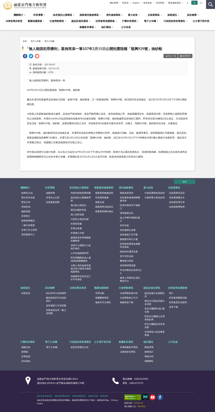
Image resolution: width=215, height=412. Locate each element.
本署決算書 (76, 228)
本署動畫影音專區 (129, 347)
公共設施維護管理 (80, 253)
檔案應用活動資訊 (104, 206)
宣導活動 (99, 293)
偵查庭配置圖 (52, 202)
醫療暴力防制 (126, 260)
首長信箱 (147, 2)
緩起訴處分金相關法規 (155, 294)
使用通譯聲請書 (128, 265)
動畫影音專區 (87, 27)
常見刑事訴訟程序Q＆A (131, 271)
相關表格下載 (126, 302)
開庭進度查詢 (126, 192)
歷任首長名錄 (28, 197)
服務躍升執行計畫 (129, 239)
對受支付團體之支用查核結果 (155, 318)
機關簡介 (18, 14)
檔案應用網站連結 (104, 211)
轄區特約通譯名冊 (129, 251)
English (136, 2)
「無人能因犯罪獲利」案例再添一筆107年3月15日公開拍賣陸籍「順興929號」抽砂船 (93, 48)
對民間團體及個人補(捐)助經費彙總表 (81, 259)
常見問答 (160, 2)
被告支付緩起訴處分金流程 (155, 302)
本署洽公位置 (52, 197)
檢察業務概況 (28, 220)
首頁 (25, 41)
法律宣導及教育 (14, 21)
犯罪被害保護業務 (105, 21)
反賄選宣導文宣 (177, 202)
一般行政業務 (28, 225)
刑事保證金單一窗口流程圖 (56, 311)
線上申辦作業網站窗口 (130, 219)
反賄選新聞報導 (177, 206)
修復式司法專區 (103, 302)
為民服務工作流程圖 (56, 305)
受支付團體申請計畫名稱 (155, 310)
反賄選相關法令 (177, 197)
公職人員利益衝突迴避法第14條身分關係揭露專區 (81, 268)
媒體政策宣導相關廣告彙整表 (81, 239)
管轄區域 (25, 206)
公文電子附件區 (201, 21)
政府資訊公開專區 (62, 14)
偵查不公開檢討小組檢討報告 (81, 247)
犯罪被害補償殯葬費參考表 (130, 199)
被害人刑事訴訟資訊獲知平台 (130, 279)
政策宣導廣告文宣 (80, 347)
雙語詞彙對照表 (78, 209)
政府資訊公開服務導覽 (81, 199)
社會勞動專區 (57, 21)
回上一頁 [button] (172, 56)
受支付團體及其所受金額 (155, 325)
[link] (25, 56)
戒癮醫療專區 (102, 297)
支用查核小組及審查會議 (155, 333)
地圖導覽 (50, 192)
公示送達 (126, 27)
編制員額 (25, 211)
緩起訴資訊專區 (79, 21)
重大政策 (133, 14)
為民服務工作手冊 (129, 234)
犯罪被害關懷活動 (178, 297)
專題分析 (149, 356)
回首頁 (125, 2)
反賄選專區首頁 (177, 192)
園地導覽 (149, 347)
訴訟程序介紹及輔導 (56, 293)
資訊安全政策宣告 (44, 396)
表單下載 (173, 307)
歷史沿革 (25, 202)
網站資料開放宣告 (62, 396)
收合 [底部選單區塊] (185, 181)
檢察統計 (149, 351)
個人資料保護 (77, 214)
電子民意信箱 (126, 256)
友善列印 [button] (187, 56)
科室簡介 (25, 216)
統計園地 (106, 27)
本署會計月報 (77, 233)
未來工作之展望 (29, 229)
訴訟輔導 (192, 14)
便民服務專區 (113, 14)
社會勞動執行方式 (129, 297)
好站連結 (25, 361)
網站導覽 (114, 2)
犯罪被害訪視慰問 (178, 302)
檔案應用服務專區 (89, 14)
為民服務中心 (28, 234)
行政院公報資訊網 (80, 219)
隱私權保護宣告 (79, 396)
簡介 (171, 293)
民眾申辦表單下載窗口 (130, 207)
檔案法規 (99, 202)
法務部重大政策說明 (155, 197)
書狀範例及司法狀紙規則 (56, 299)
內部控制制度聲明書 (81, 192)
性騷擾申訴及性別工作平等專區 (81, 278)
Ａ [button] (194, 2)
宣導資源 (25, 356)
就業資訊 (172, 14)
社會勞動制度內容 (129, 293)
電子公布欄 (150, 21)
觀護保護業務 (35, 21)
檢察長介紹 (27, 192)
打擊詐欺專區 (129, 21)
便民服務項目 (126, 213)
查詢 (210, 4)
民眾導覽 (38, 14)
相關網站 (149, 361)
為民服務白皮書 (128, 230)
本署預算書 (76, 223)
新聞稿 (24, 351)
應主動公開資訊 (78, 205)
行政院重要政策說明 (155, 192)
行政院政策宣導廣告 (174, 21)
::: (2, 2)
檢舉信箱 (104, 396)
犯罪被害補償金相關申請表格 (130, 245)
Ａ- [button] (187, 2)
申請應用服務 (102, 197)
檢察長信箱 (93, 396)
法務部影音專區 (128, 351)
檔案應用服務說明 (104, 192)
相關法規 (25, 347)
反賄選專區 (154, 14)
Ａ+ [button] (201, 2)
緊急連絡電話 (174, 2)
